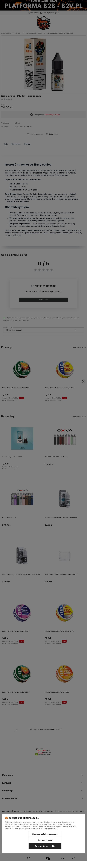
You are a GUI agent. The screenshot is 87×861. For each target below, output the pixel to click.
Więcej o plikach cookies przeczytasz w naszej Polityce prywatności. (40, 827)
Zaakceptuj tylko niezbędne (45, 834)
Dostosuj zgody (45, 840)
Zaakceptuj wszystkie (45, 846)
